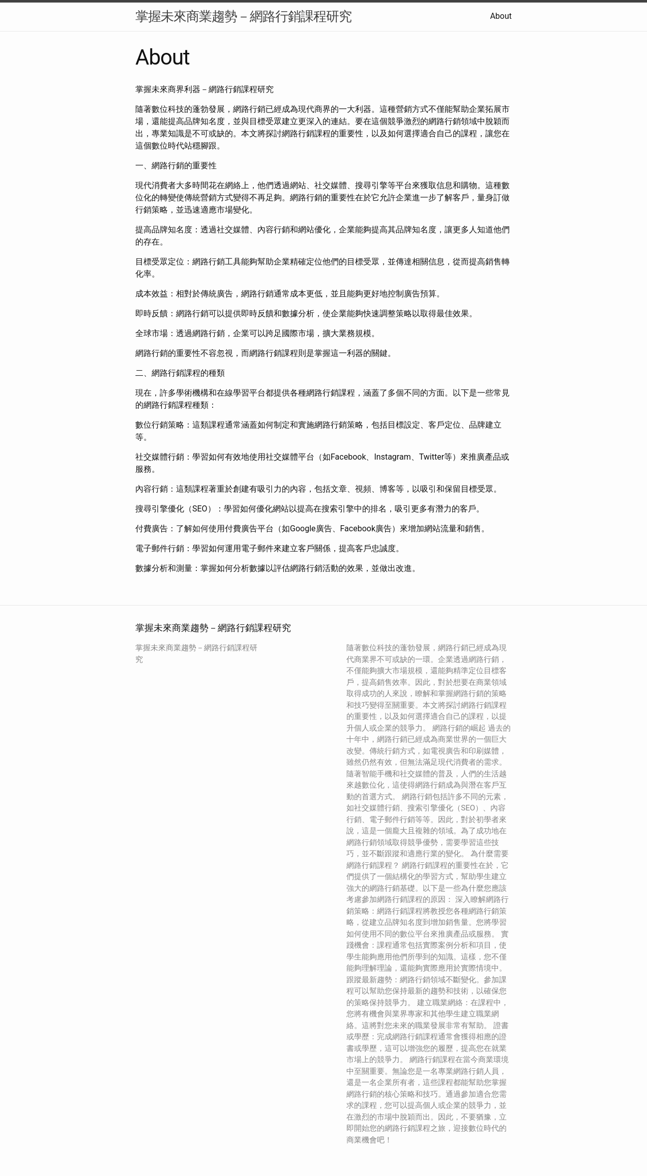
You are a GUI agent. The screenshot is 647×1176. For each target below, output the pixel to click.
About (501, 16)
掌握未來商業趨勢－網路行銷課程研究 (243, 16)
